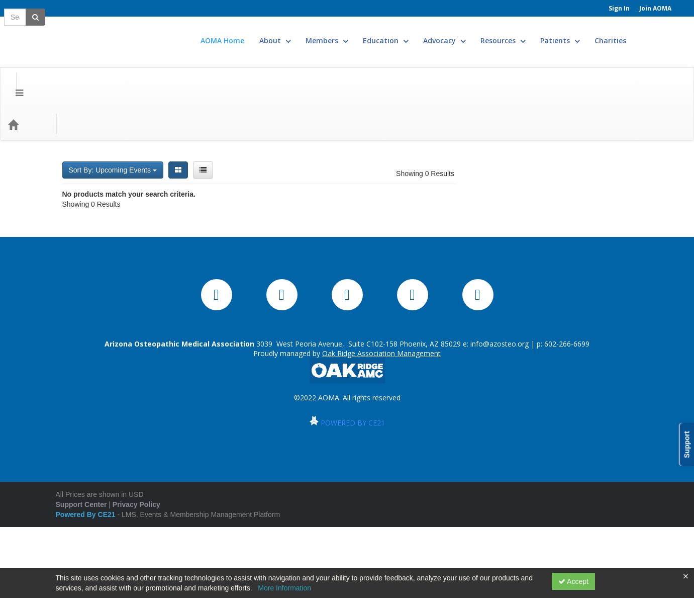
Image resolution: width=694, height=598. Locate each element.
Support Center (81, 545)
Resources (533, 33)
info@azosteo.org (499, 384)
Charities (640, 33)
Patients (590, 33)
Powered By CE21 (87, 555)
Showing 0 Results (425, 118)
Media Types (125, 68)
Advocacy (474, 33)
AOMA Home (252, 33)
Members (357, 33)
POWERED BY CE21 (353, 463)
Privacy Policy (136, 545)
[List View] (203, 114)
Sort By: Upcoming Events (113, 115)
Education (415, 33)
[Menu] (12, 68)
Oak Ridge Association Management (381, 394)
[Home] (28, 68)
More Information (284, 588)
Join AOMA (655, 8)
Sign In (619, 8)
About (305, 33)
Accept (573, 581)
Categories (71, 68)
